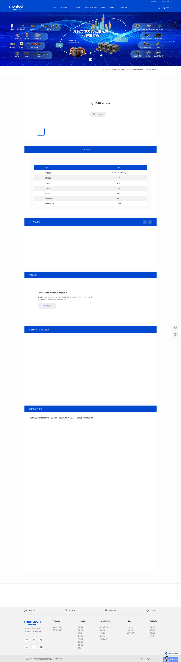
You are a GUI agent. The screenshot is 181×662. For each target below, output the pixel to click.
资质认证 (152, 630)
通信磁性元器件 (57, 630)
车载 (79, 648)
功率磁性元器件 (124, 69)
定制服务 (130, 627)
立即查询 (98, 114)
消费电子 (80, 645)
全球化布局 (103, 639)
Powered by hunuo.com (148, 659)
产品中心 (64, 7)
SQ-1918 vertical (150, 69)
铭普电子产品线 (16, 7)
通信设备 (80, 627)
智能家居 (80, 639)
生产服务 (103, 633)
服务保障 (152, 627)
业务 (103, 7)
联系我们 (152, 636)
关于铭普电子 (104, 627)
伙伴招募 (130, 630)
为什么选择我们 (90, 7)
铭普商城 (152, 1)
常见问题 (152, 633)
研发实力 (103, 630)
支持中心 (112, 7)
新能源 (80, 633)
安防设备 (80, 642)
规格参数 (87, 149)
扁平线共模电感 (137, 69)
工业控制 (80, 636)
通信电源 (80, 630)
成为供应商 (130, 633)
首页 (54, 7)
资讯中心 (124, 7)
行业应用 (76, 7)
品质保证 (103, 636)
